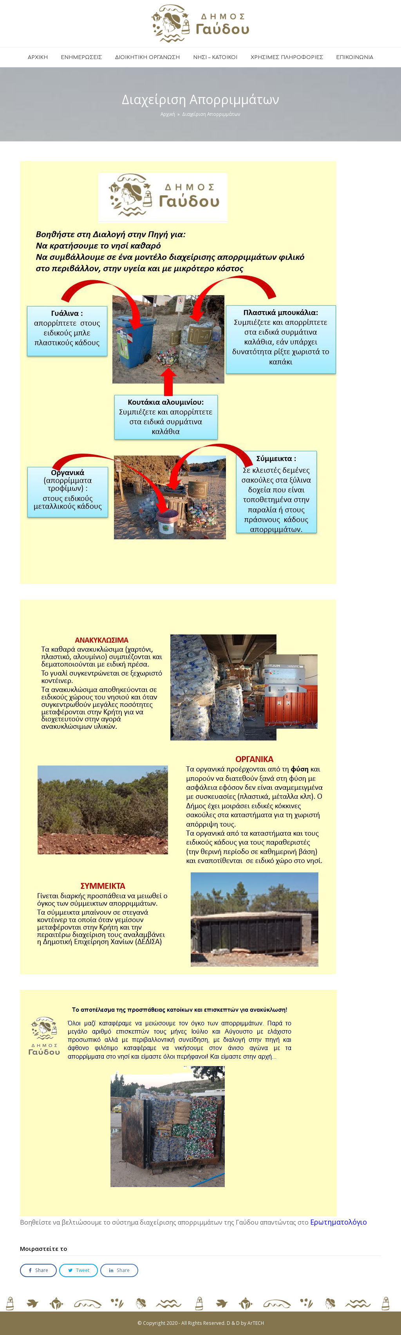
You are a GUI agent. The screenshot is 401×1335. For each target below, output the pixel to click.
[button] (38, 1270)
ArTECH (255, 1323)
